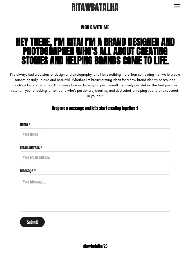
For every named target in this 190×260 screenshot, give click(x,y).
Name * (25, 124)
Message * (28, 170)
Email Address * (31, 147)
